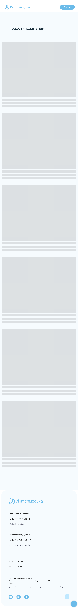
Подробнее (71, 587)
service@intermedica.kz (19, 545)
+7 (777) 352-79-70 (20, 518)
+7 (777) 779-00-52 (20, 540)
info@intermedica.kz (18, 524)
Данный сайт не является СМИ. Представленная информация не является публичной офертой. (38, 587)
